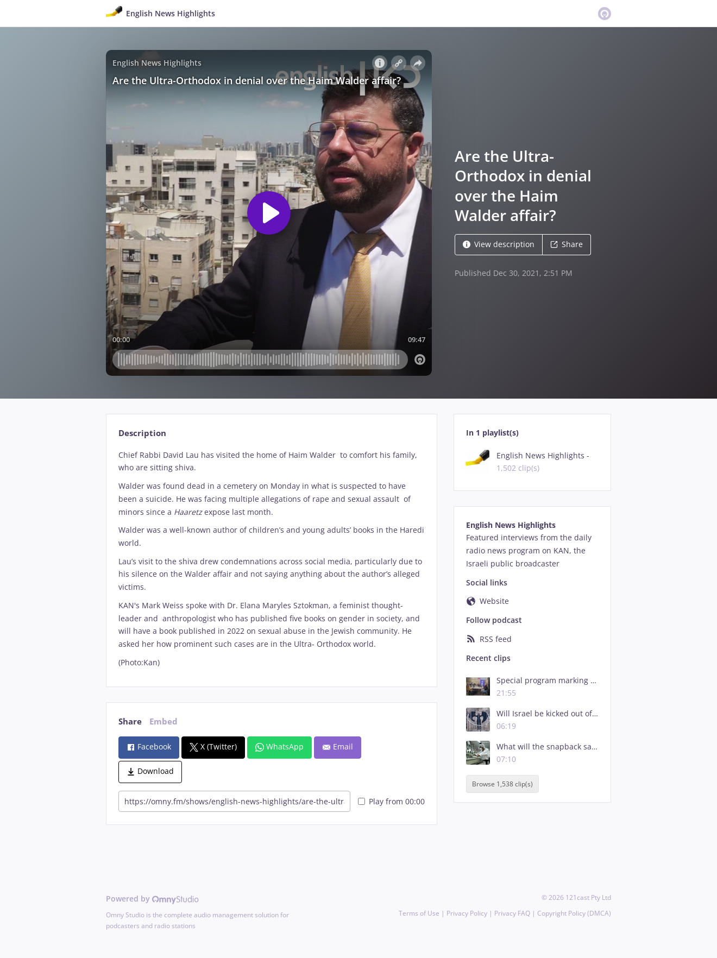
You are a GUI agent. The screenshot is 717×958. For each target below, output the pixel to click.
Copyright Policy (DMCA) (574, 913)
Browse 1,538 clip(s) (502, 784)
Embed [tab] (163, 721)
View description (498, 244)
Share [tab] (130, 721)
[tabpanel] (271, 559)
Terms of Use (419, 913)
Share (566, 244)
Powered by (152, 898)
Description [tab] (142, 433)
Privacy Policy (466, 913)
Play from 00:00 (391, 801)
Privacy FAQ (512, 913)
